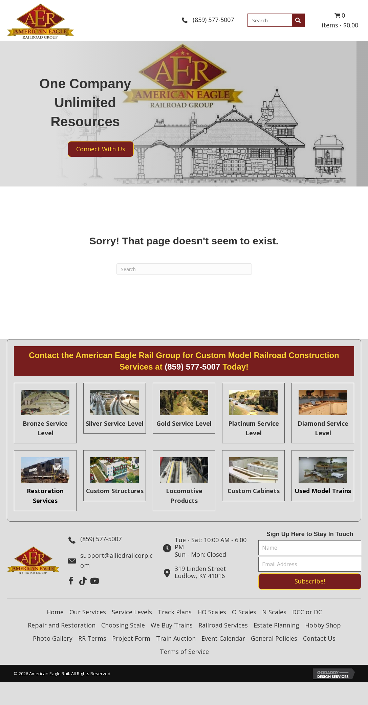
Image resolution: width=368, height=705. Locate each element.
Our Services (87, 612)
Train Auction (176, 638)
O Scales (244, 612)
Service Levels (132, 612)
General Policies (274, 638)
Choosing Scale (123, 625)
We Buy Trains (172, 625)
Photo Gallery (52, 638)
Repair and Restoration (61, 625)
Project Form (131, 638)
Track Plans (175, 612)
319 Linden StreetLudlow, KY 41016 (200, 572)
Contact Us (319, 638)
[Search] (184, 269)
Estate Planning (276, 625)
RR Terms (92, 638)
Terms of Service (184, 651)
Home (55, 612)
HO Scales (211, 612)
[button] (71, 581)
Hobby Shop (323, 625)
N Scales (274, 612)
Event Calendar (223, 638)
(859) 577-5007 (213, 20)
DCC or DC (307, 612)
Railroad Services (223, 625)
